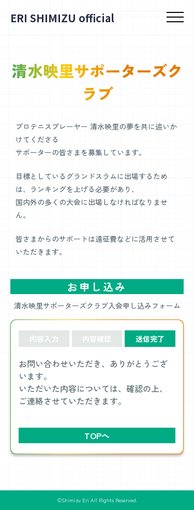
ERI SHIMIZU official (62, 17)
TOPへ (97, 435)
